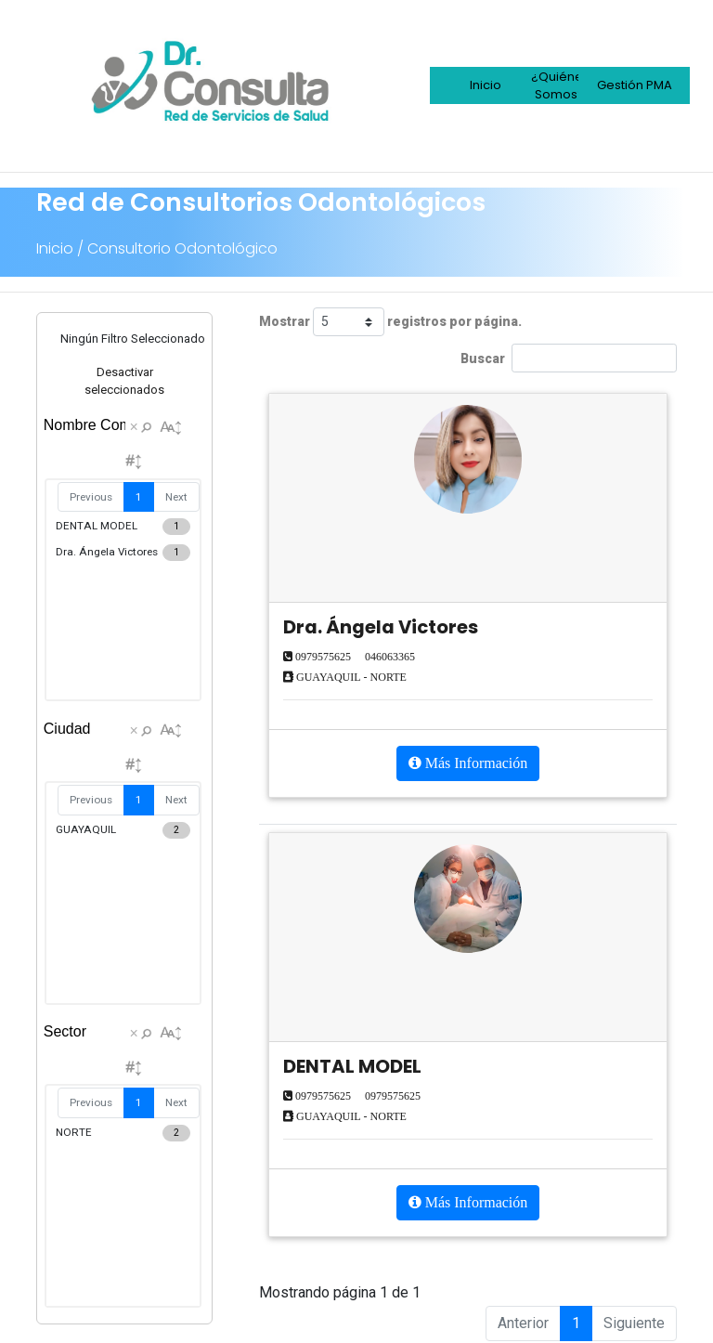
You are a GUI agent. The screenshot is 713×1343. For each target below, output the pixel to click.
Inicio (485, 85)
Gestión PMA (634, 85)
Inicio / (60, 248)
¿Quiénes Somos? (560, 86)
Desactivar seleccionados (124, 381)
